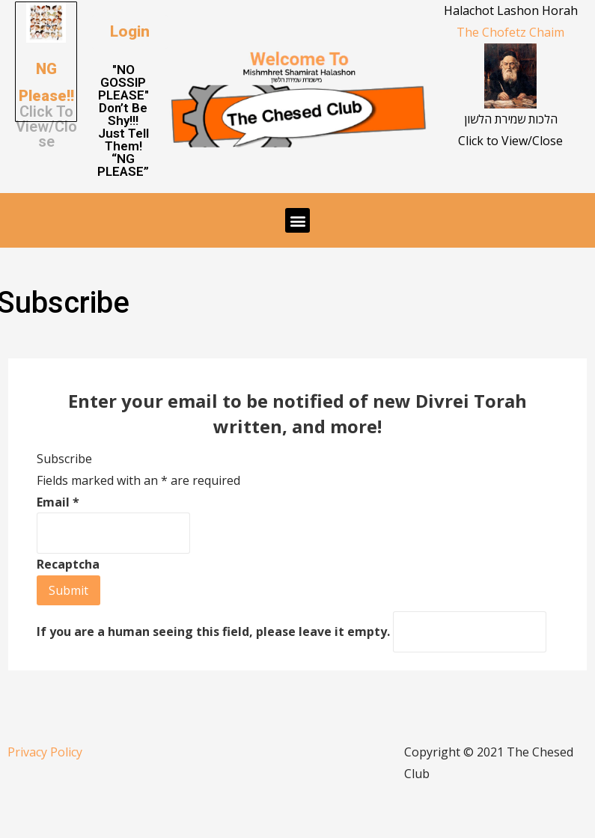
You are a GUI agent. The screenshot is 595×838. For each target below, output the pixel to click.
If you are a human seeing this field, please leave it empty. (291, 631)
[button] (130, 32)
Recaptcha (68, 564)
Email (58, 502)
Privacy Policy (44, 752)
